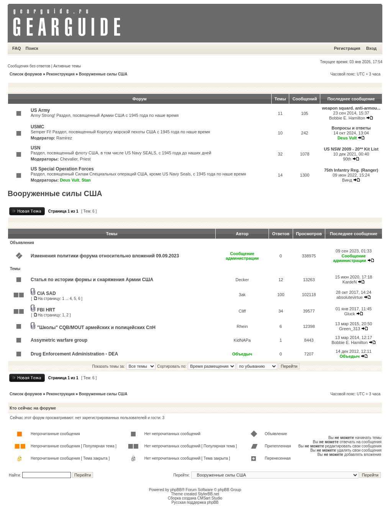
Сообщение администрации (242, 255)
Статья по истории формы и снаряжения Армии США (92, 279)
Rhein (242, 326)
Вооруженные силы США (103, 74)
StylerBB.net (208, 494)
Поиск (32, 48)
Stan (86, 180)
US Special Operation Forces (62, 169)
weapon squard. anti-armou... (351, 108)
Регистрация (347, 48)
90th (347, 159)
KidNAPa (242, 340)
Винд (347, 180)
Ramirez (64, 138)
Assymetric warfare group (59, 340)
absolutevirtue (349, 297)
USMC (37, 126)
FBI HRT (46, 310)
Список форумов (26, 74)
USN (35, 148)
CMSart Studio (209, 498)
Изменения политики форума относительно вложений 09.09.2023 (105, 256)
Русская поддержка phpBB (194, 502)
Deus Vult (347, 138)
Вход (371, 48)
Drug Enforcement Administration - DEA (74, 354)
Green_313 (349, 328)
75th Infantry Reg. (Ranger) (351, 170)
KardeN (349, 282)
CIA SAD (46, 293)
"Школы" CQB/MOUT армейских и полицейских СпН (96, 327)
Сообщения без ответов (29, 66)
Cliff (242, 311)
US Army (40, 110)
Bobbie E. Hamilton (347, 118)
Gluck (349, 313)
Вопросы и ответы (351, 128)
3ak (242, 294)
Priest (85, 159)
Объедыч (242, 354)
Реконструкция (60, 74)
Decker (242, 279)
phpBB (176, 490)
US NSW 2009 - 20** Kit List (351, 149)
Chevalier (68, 159)
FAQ (16, 48)
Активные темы (67, 66)
